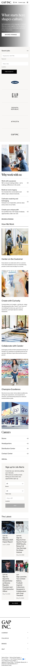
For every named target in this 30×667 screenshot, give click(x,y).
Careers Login (21, 2)
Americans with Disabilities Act (9, 663)
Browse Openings (11, 34)
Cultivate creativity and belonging (13, 202)
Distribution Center (8, 448)
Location (4, 67)
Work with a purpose (13, 183)
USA (15, 2)
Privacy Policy (5, 659)
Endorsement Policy (6, 665)
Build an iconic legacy (13, 192)
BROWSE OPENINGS (7, 219)
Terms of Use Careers (15, 657)
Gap (17, 574)
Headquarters (7, 443)
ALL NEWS (15, 603)
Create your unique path (13, 212)
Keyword (4, 59)
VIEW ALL (4, 459)
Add (15, 505)
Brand (6, 486)
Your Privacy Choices (15, 659)
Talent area (8, 493)
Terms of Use (5, 657)
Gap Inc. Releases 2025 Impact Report (8, 540)
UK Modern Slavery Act (20, 662)
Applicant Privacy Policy (7, 662)
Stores (4, 438)
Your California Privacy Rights (9, 660)
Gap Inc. (5, 535)
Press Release (6, 522)
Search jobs (6, 51)
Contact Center (7, 453)
